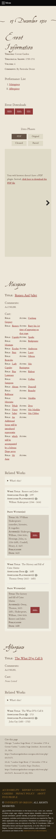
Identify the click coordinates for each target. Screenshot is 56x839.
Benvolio (9, 360)
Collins (31, 379)
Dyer (30, 406)
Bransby (32, 391)
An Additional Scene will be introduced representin (11, 425)
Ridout (31, 371)
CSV (29, 111)
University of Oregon (18, 803)
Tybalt (15, 406)
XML (19, 111)
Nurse (15, 410)
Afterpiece (14, 89)
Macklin (32, 398)
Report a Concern (34, 790)
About (41, 794)
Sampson (9, 383)
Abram (15, 387)
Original (35, 136)
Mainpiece (14, 84)
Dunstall (32, 387)
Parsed (36, 143)
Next (47, 203)
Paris (14, 352)
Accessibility (10, 790)
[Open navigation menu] (3, 3)
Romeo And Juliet (26, 295)
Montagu (9, 345)
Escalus (15, 349)
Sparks (31, 337)
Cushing (32, 318)
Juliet (14, 413)
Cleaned (19, 143)
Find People (9, 797)
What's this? (15, 481)
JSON (9, 111)
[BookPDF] (28, 202)
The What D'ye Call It (29, 658)
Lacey (31, 352)
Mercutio (9, 402)
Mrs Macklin (34, 410)
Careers (7, 794)
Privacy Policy (25, 794)
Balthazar (9, 394)
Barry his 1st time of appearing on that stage (29, 330)
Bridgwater (33, 341)
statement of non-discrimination (35, 831)
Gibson (31, 356)
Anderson (32, 349)
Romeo (15, 326)
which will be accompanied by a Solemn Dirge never (11, 444)
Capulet (15, 337)
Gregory (8, 322)
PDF (19, 136)
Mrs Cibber (33, 413)
